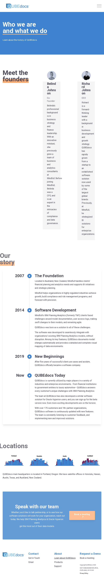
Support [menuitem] (57, 566)
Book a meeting (82, 525)
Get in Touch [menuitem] (34, 558)
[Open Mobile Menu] (99, 6)
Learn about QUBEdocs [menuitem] (65, 558)
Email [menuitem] (30, 562)
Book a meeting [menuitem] (87, 558)
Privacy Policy (84, 573)
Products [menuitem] (58, 562)
